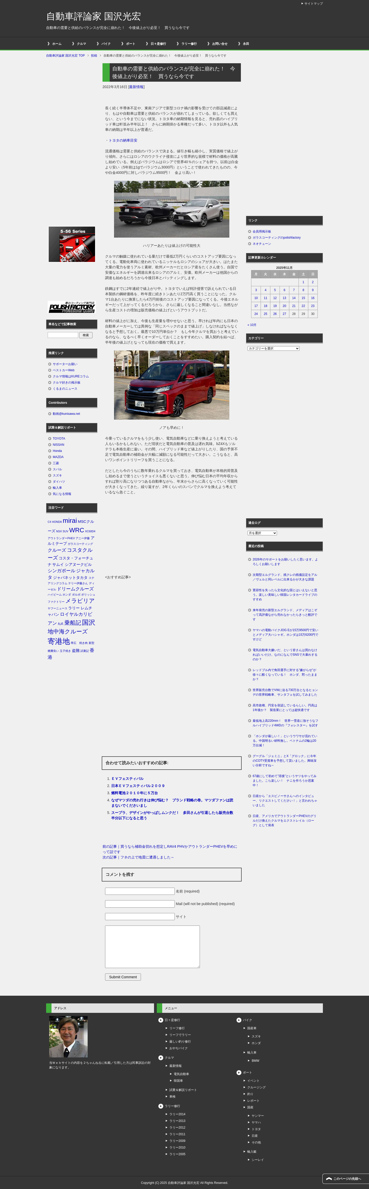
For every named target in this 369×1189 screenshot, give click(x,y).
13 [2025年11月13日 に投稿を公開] (284, 298)
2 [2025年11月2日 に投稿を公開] (313, 282)
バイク (106, 44)
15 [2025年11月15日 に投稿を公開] (303, 298)
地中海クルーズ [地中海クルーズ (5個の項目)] (68, 631)
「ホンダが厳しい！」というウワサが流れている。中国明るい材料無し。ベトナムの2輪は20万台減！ (285, 740)
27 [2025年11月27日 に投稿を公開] (284, 314)
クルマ (81, 44)
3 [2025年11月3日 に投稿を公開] (256, 290)
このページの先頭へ (347, 1179)
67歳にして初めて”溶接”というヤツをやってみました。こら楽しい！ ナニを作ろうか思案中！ (284, 780)
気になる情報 (62, 494)
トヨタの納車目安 (123, 140)
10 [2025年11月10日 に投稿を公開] (256, 298)
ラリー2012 (177, 1127)
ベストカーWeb (63, 370)
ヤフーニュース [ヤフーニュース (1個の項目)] (57, 608)
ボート (130, 44)
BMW (255, 1061)
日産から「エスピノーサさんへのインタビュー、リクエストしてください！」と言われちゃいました (285, 800)
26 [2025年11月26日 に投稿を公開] (274, 314)
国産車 (252, 1028)
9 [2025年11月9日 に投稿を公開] (313, 290)
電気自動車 (181, 1074)
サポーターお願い (65, 364)
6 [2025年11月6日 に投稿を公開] (284, 290)
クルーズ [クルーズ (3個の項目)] (57, 550)
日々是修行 (158, 44)
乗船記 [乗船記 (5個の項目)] (72, 623)
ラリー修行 (189, 44)
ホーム (56, 44)
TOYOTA (59, 438)
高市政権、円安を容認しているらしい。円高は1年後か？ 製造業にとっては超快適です (285, 708)
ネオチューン (262, 244)
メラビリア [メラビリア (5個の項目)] (80, 601)
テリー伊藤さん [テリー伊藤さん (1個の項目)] (78, 583)
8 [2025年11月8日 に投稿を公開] (303, 290)
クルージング (256, 1087)
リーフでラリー (180, 1035)
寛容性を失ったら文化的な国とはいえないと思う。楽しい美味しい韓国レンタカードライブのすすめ (285, 594)
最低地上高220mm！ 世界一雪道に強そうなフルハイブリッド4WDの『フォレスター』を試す (285, 723)
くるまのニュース (65, 388)
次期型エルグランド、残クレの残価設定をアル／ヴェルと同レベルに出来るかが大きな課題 (285, 577)
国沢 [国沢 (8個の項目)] (88, 622)
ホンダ (256, 1043)
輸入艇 (252, 1151)
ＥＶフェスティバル (127, 779)
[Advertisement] (171, 536)
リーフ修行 (177, 1028)
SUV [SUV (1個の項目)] (65, 531)
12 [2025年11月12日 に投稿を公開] (274, 298)
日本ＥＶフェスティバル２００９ (138, 786)
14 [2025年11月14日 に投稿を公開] (293, 298)
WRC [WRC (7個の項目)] (76, 530)
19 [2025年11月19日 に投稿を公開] (274, 306)
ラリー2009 (177, 1141)
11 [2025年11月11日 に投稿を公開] (265, 298)
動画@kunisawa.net (66, 414)
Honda (57, 451)
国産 (250, 1107)
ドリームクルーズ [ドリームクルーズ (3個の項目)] (75, 588)
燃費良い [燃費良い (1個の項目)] (53, 650)
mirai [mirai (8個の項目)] (70, 520)
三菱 (56, 463)
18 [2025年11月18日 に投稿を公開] (265, 306)
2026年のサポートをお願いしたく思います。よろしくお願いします (285, 562)
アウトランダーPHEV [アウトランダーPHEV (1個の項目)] (61, 538)
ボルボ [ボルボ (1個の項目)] (76, 594)
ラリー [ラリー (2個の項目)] (74, 608)
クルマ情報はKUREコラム (71, 376)
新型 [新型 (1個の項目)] (91, 642)
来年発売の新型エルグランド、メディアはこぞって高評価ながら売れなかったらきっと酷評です (285, 614)
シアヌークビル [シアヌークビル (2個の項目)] (78, 564)
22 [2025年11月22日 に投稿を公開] (303, 306)
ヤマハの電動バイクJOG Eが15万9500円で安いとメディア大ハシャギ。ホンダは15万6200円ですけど (285, 634)
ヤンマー (258, 1116)
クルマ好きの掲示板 (66, 382)
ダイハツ (59, 481)
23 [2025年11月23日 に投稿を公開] (312, 306)
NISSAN (58, 445)
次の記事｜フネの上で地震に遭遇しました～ (138, 857)
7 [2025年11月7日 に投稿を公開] (294, 290)
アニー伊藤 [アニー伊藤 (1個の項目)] (83, 538)
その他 (256, 1142)
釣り (250, 1094)
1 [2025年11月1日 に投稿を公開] (303, 282)
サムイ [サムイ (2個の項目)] (58, 564)
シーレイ (258, 1160)
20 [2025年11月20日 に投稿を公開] (284, 306)
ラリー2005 (177, 1154)
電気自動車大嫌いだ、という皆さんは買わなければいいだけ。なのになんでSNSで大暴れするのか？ (285, 654)
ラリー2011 (177, 1134)
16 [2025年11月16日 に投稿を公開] (312, 298)
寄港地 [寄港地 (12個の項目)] (59, 641)
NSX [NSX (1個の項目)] (59, 531)
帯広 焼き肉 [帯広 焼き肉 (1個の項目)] (79, 642)
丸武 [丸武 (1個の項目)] (60, 623)
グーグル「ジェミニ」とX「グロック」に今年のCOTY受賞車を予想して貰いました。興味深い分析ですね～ (284, 760)
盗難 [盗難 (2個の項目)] (76, 651)
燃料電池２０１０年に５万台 (134, 793)
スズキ (57, 475)
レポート (253, 1100)
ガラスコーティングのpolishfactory (277, 237)
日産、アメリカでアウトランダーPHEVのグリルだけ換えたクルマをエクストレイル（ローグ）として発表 (284, 820)
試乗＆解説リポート (183, 1090)
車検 (172, 1096)
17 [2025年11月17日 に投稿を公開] (256, 306)
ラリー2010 (177, 1147)
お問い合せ (220, 44)
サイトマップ (313, 3)
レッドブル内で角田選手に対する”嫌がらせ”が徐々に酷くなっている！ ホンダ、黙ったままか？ (285, 674)
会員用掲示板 (262, 231)
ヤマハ (256, 1122)
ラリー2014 (177, 1114)
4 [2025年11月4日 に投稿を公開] (265, 290)
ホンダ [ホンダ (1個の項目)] (67, 594)
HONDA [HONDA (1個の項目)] (57, 521)
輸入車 (57, 488)
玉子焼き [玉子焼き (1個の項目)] (65, 650)
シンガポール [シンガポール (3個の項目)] (61, 570)
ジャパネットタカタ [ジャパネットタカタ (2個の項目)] (70, 578)
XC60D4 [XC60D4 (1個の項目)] (90, 531)
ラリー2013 (177, 1121)
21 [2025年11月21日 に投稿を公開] (293, 306)
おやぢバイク (178, 1048)
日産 (255, 1136)
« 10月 (252, 325)
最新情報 (136, 87)
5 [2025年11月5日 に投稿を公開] (275, 290)
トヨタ (256, 1129)
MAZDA (58, 457)
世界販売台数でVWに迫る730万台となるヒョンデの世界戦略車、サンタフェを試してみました (286, 692)
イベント (253, 1080)
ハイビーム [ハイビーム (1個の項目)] (55, 594)
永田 (246, 44)
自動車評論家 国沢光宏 (93, 16)
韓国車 (178, 1080)
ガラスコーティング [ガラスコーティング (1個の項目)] (80, 543)
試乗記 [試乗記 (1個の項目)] (84, 650)
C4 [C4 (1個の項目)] (49, 521)
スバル (57, 469)
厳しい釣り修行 (180, 1041)
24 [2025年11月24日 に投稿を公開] (256, 314)
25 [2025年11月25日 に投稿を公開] (265, 314)
